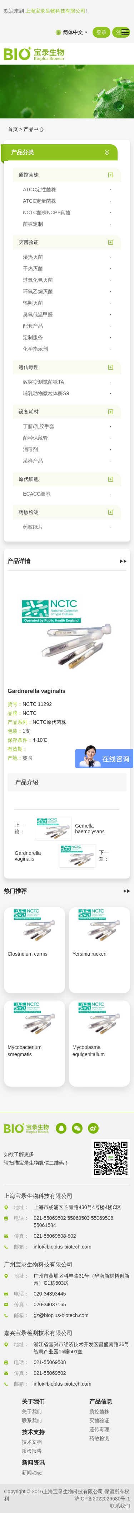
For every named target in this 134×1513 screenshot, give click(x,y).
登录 (101, 32)
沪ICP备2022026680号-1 (102, 1499)
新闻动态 (32, 1472)
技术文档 (32, 1442)
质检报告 (32, 1451)
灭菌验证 (99, 1420)
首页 (13, 129)
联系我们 (32, 1420)
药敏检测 (99, 1438)
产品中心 (34, 129)
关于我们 (32, 1411)
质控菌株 (99, 1411)
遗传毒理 (99, 1429)
